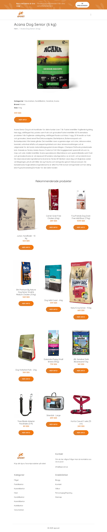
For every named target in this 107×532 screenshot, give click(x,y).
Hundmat (49, 101)
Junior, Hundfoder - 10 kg (26, 237)
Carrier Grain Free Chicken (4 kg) (53, 217)
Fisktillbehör (19, 484)
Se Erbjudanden (82, 4)
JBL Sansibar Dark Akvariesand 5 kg (81, 360)
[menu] (91, 14)
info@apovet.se (61, 467)
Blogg (57, 480)
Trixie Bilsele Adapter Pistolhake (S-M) (26, 422)
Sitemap (58, 497)
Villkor (57, 488)
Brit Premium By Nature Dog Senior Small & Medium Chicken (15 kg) (26, 292)
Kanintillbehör (19, 488)
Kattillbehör (18, 506)
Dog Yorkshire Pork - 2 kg (26, 370)
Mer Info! (23, 120)
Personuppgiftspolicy (63, 493)
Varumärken (29, 101)
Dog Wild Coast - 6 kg (53, 300)
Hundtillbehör (40, 101)
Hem (16, 29)
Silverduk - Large (53, 415)
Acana (56, 101)
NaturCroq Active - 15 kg (81, 308)
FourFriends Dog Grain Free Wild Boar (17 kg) (80, 217)
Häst (16, 493)
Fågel (16, 480)
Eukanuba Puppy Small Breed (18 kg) (53, 360)
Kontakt (58, 484)
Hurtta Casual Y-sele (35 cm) (81, 422)
